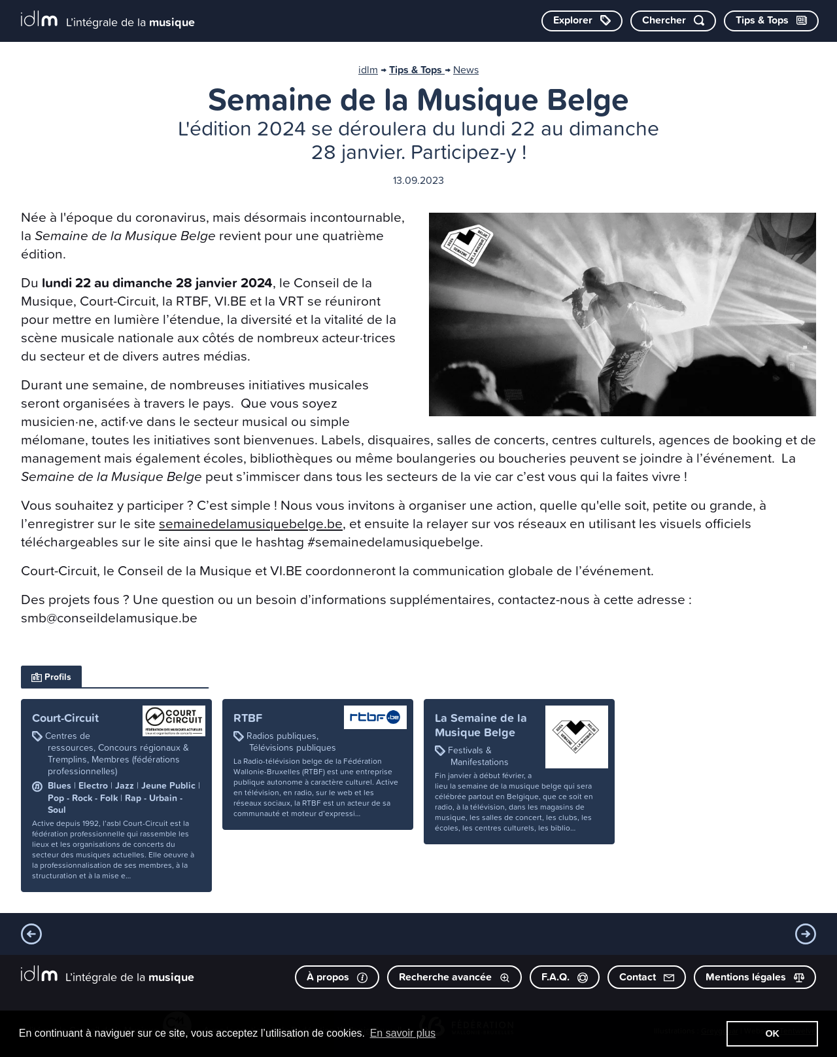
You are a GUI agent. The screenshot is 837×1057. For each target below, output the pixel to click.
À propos (337, 976)
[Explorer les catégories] (582, 20)
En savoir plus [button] (403, 1033)
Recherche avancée (454, 976)
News (466, 69)
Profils (51, 676)
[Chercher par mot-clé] (673, 20)
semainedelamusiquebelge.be (251, 523)
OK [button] (772, 1033)
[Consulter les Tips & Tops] (771, 20)
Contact (646, 976)
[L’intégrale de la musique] (108, 19)
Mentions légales (755, 976)
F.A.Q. (564, 976)
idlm (368, 69)
